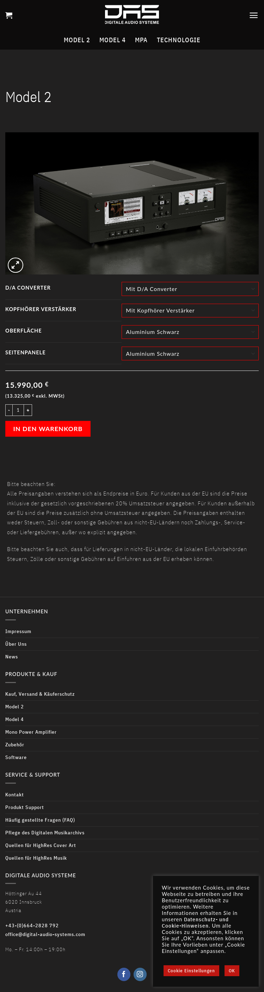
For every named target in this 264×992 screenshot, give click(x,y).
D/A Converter (28, 287)
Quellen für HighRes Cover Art (40, 845)
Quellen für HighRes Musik (36, 857)
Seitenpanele (25, 352)
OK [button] (232, 971)
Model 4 (112, 40)
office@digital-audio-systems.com (45, 934)
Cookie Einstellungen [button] (191, 971)
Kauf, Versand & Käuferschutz (40, 693)
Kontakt (14, 794)
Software (16, 757)
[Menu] (254, 15)
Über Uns (16, 643)
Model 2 (77, 40)
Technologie (179, 40)
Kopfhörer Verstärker (40, 309)
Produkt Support (24, 807)
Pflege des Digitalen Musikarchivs (45, 832)
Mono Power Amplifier (31, 731)
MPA (141, 40)
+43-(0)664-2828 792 (32, 925)
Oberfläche (23, 330)
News (11, 656)
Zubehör (14, 744)
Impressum (18, 631)
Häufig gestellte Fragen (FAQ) (40, 819)
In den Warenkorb (48, 428)
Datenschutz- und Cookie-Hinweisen (195, 922)
